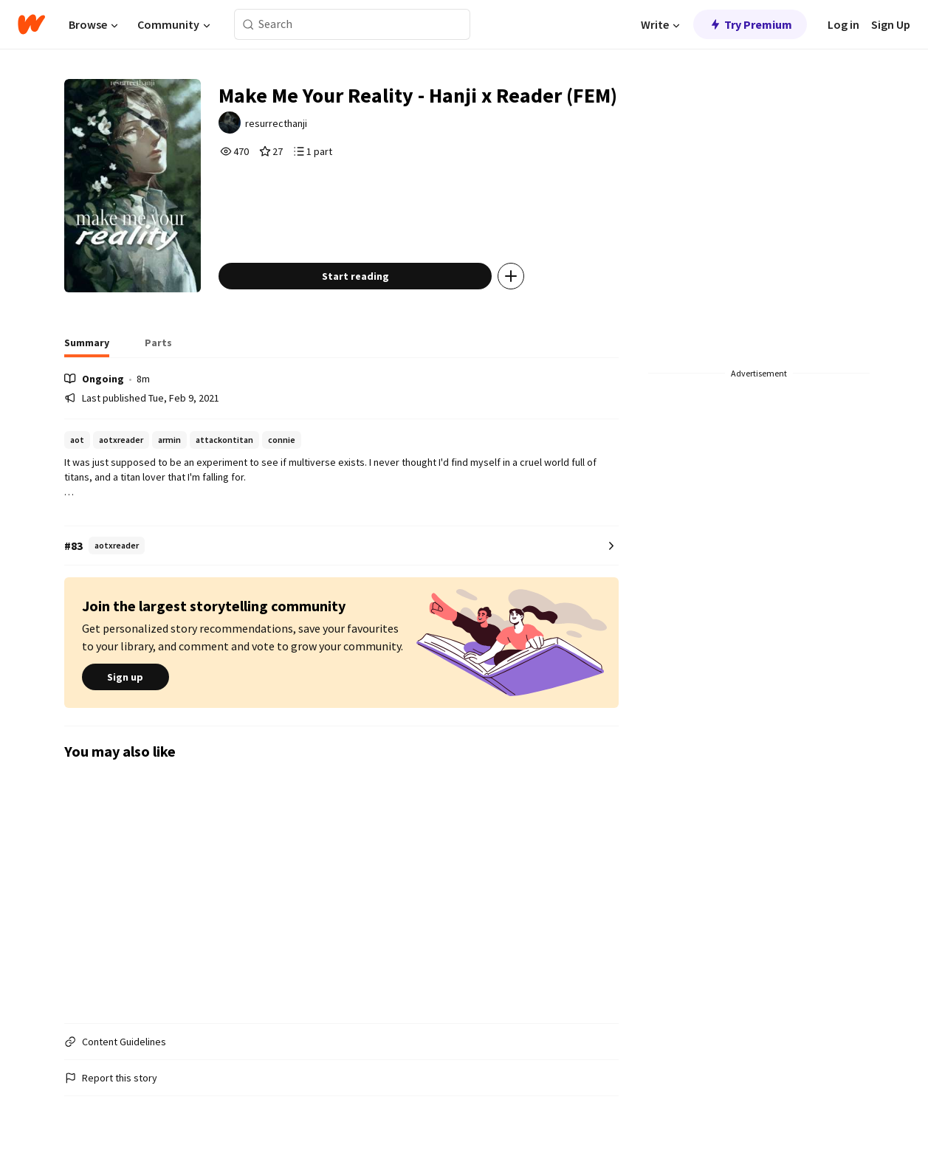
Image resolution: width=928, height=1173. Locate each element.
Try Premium (750, 24)
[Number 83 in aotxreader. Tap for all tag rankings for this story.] (341, 545)
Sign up (125, 677)
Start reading (355, 276)
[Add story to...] (511, 276)
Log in (843, 24)
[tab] (86, 347)
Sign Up (890, 24)
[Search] (248, 24)
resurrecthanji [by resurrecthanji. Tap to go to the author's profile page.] (276, 123)
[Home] (31, 24)
